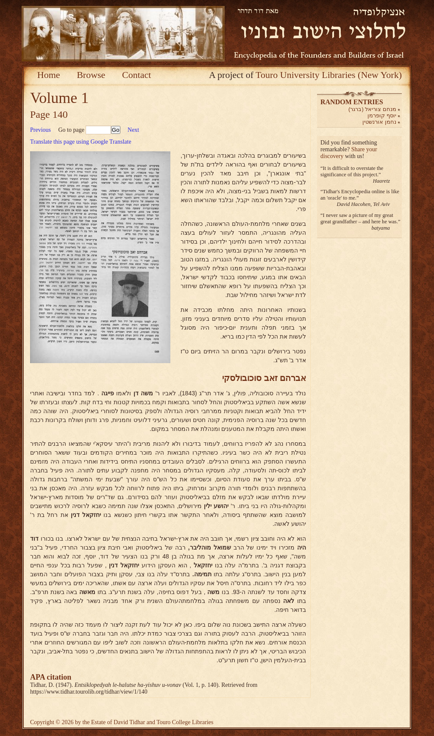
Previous (40, 130)
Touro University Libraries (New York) (329, 74)
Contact (136, 74)
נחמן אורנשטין (379, 122)
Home (48, 74)
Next (133, 130)
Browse (91, 74)
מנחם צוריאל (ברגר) (372, 109)
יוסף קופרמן (381, 115)
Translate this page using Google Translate (80, 142)
